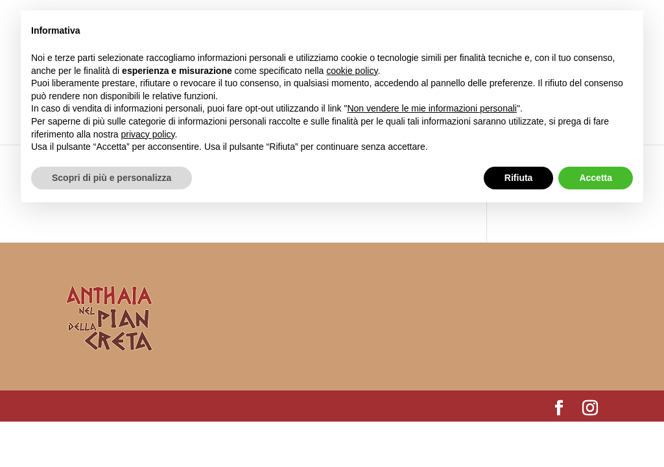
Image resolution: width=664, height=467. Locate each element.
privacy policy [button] (148, 134)
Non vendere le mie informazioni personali (431, 108)
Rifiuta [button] (518, 178)
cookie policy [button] (351, 71)
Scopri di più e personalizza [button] (111, 178)
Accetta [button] (595, 178)
